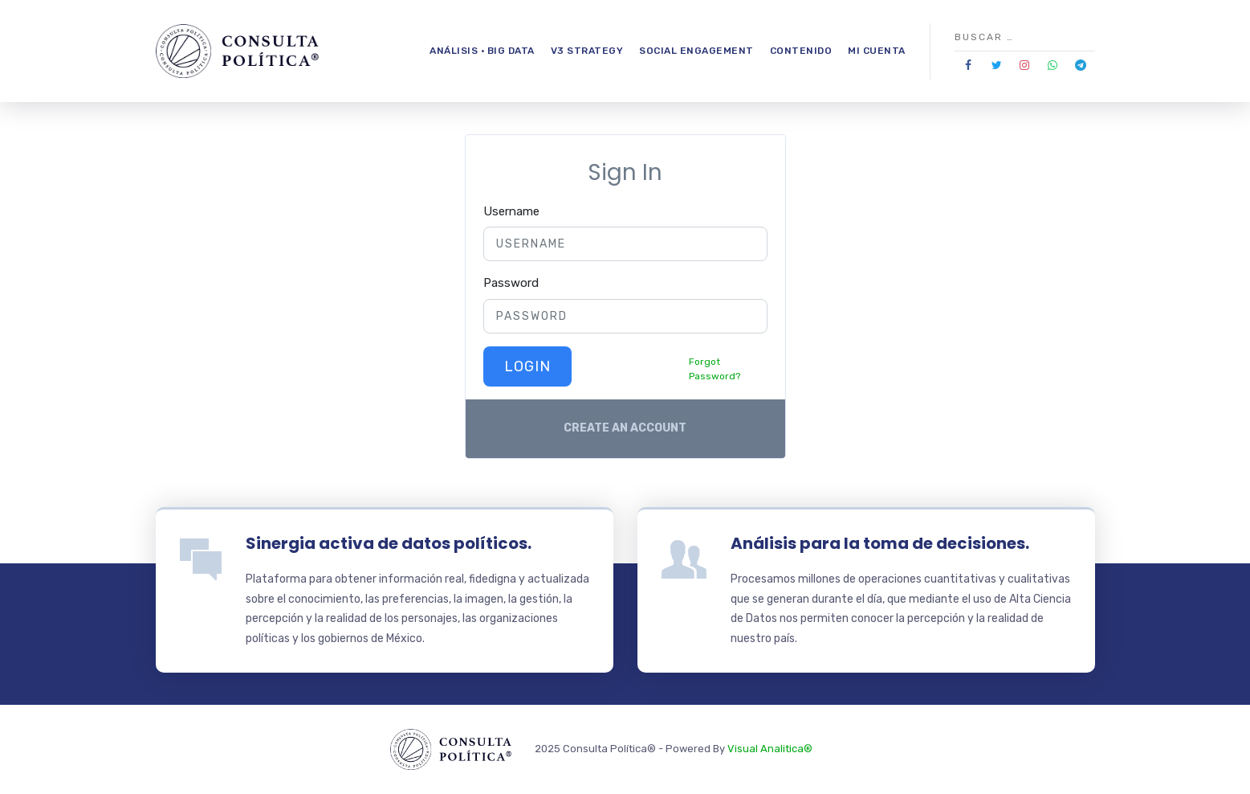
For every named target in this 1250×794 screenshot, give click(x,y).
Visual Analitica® (769, 749)
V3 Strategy (587, 50)
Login (527, 366)
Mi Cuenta (877, 50)
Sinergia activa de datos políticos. (388, 543)
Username (511, 211)
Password (511, 283)
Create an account (625, 428)
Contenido (801, 50)
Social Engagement (696, 50)
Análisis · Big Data (482, 50)
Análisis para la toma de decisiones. (880, 543)
